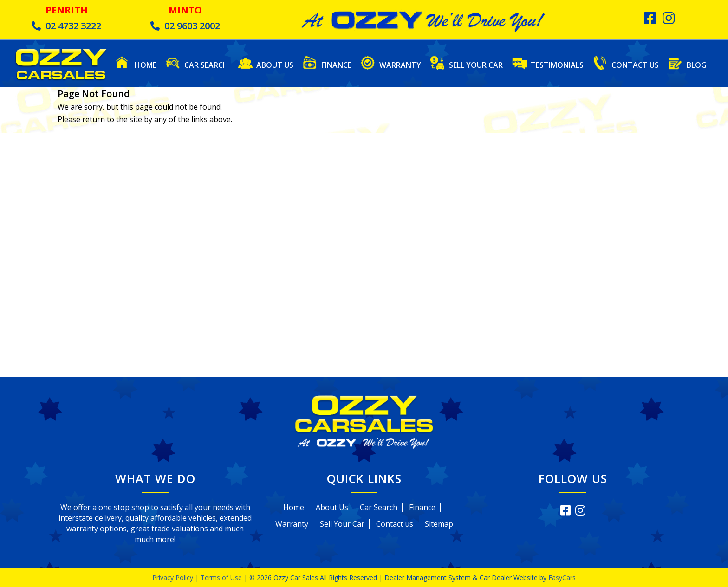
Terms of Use (222, 577)
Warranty (400, 65)
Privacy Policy (173, 577)
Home (145, 65)
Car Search (206, 65)
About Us (274, 65)
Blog (697, 65)
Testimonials (557, 65)
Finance (336, 65)
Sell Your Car (476, 65)
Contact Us (635, 65)
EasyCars (562, 577)
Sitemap (439, 524)
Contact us (394, 524)
